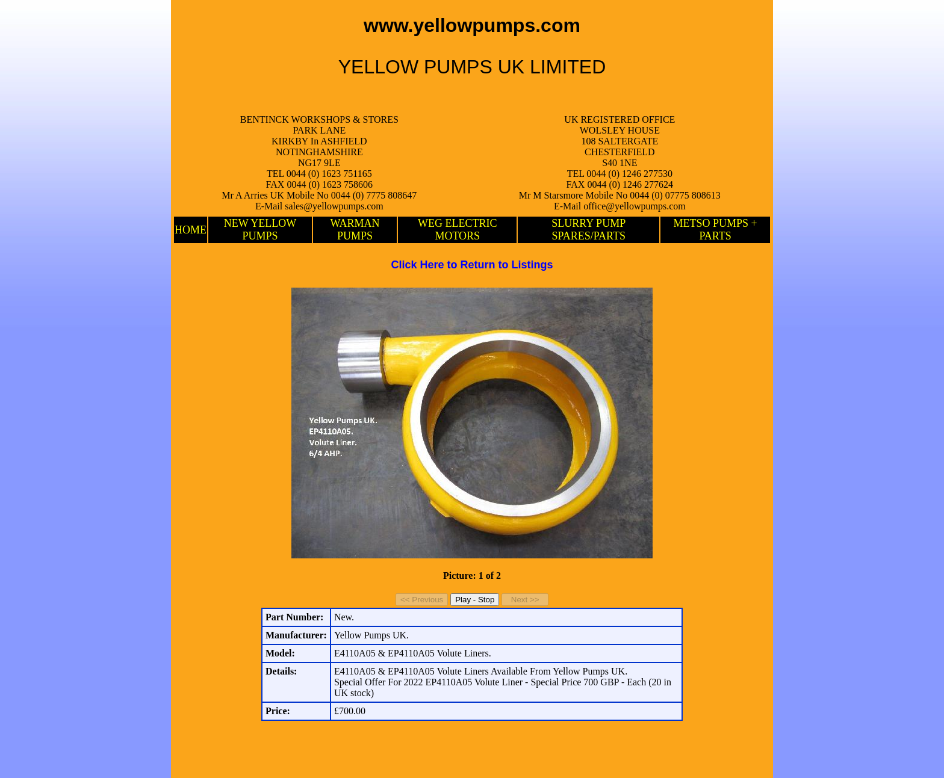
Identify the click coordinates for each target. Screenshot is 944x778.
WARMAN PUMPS (355, 229)
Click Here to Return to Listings (472, 265)
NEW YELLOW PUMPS (260, 229)
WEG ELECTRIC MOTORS (457, 229)
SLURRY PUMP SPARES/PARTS (588, 229)
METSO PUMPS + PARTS (715, 229)
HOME (190, 230)
